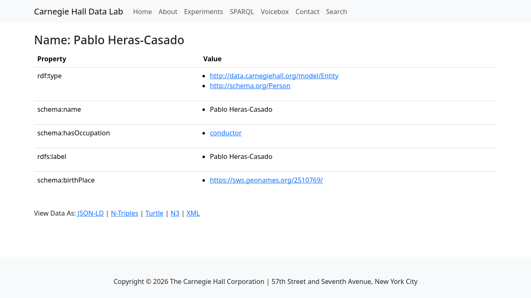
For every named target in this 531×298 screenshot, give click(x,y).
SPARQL (242, 11)
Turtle (155, 213)
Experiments (203, 11)
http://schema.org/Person (250, 85)
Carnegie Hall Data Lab (78, 11)
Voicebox (275, 11)
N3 (175, 213)
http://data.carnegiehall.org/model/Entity (274, 75)
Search (336, 11)
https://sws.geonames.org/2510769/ (266, 180)
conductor (226, 132)
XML (193, 213)
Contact (307, 11)
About (167, 11)
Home (144, 11)
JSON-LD (91, 213)
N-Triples (124, 213)
